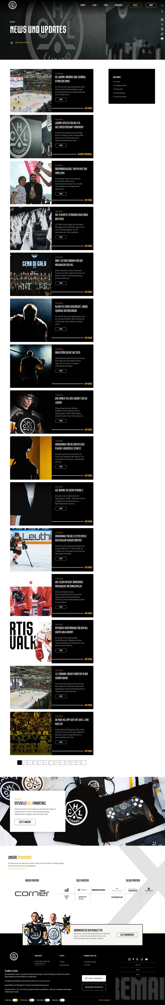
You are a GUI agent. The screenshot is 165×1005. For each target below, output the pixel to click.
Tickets (135, 5)
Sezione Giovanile (119, 97)
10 (68, 762)
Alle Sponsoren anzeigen (17, 868)
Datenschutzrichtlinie (43, 981)
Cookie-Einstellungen (22, 989)
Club (95, 5)
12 (78, 762)
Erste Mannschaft (119, 85)
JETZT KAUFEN (25, 822)
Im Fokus (116, 82)
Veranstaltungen (119, 93)
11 (73, 762)
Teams (83, 5)
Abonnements (64, 965)
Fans (106, 5)
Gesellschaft (118, 89)
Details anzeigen (105, 1000)
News (138, 970)
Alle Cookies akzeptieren (94, 978)
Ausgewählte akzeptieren (94, 987)
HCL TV (138, 965)
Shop (151, 5)
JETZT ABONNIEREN (127, 934)
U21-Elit (87, 965)
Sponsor (119, 5)
